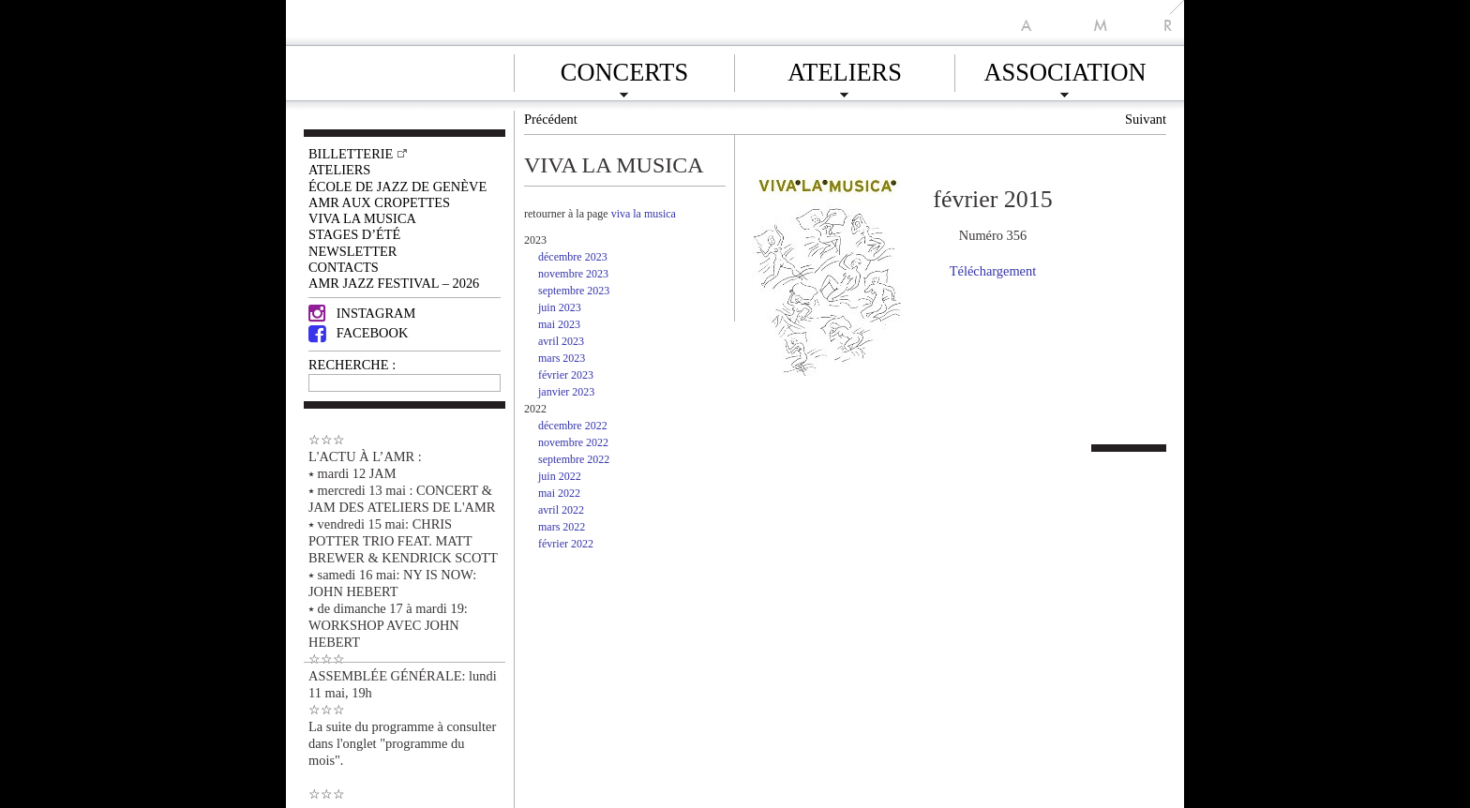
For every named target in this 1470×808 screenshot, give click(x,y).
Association (1064, 69)
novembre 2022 (573, 442)
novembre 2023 (573, 273)
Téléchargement (993, 270)
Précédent (551, 119)
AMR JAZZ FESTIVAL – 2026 (393, 283)
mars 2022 (561, 526)
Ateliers (845, 69)
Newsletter (352, 251)
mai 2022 (559, 493)
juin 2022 (559, 476)
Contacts (343, 267)
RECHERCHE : (352, 364)
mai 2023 (559, 324)
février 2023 (565, 375)
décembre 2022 (573, 425)
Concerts (624, 69)
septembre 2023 (573, 290)
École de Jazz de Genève (397, 186)
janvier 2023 (566, 391)
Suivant (1145, 119)
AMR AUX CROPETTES (379, 202)
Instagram (361, 313)
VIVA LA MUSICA (362, 218)
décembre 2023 (573, 256)
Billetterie (350, 153)
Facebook (358, 332)
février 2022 (565, 543)
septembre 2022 (573, 459)
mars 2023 (561, 358)
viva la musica (643, 213)
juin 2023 (559, 307)
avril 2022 (561, 509)
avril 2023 (561, 341)
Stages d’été (354, 234)
